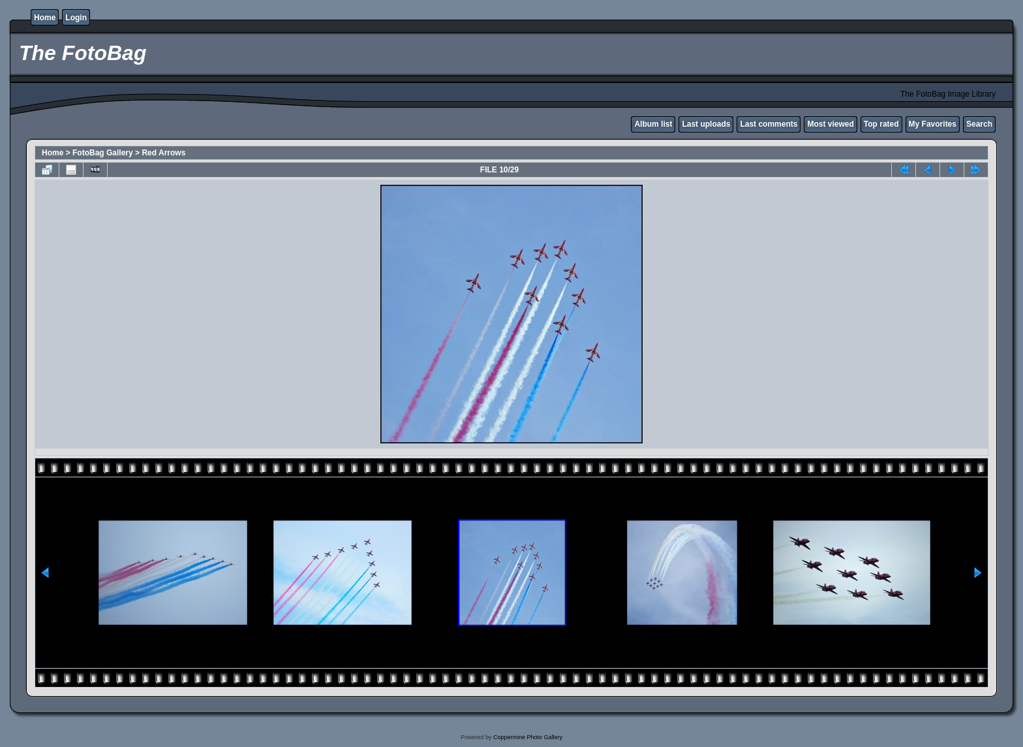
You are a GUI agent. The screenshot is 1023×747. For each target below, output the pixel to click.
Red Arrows (163, 152)
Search (979, 124)
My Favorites (932, 124)
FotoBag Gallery (102, 152)
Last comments (768, 124)
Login (76, 17)
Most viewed (830, 124)
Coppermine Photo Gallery (527, 737)
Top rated (881, 124)
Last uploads (706, 124)
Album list (653, 124)
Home (44, 17)
